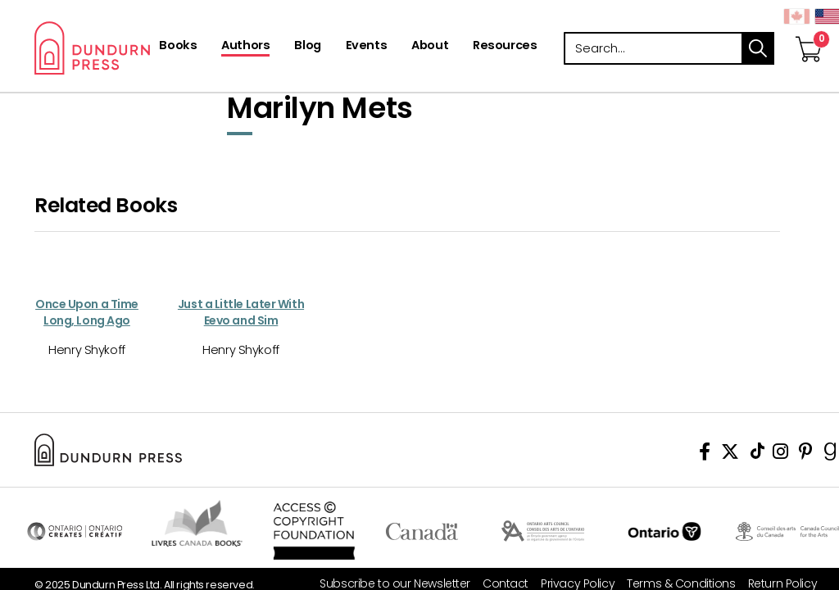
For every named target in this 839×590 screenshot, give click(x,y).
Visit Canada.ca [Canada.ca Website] (422, 531)
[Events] (366, 46)
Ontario (665, 531)
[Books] (178, 46)
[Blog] (307, 46)
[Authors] (245, 46)
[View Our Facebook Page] (704, 454)
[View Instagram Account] (780, 454)
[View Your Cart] (809, 32)
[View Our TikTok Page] (757, 454)
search (757, 48)
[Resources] (504, 46)
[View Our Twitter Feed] (730, 454)
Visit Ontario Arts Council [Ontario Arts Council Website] (542, 531)
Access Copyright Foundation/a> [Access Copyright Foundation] (314, 531)
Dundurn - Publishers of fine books (143, 48)
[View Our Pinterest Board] (806, 454)
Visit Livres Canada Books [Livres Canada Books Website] (198, 522)
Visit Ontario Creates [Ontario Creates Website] (74, 531)
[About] (429, 46)
